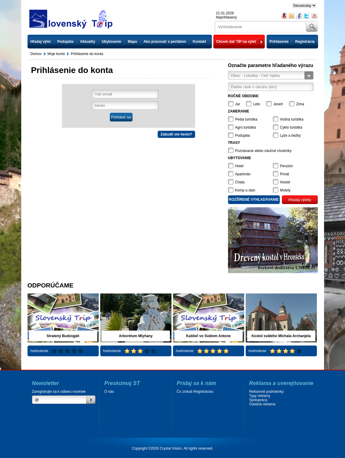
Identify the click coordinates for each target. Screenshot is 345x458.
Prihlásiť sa (121, 117)
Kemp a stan (245, 190)
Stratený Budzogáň (63, 336)
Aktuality (87, 41)
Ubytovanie (111, 41)
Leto (256, 104)
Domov (36, 54)
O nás (109, 391)
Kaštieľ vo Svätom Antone (208, 336)
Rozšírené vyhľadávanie (254, 199)
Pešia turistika (246, 119)
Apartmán (243, 174)
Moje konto (56, 54)
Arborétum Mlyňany (136, 336)
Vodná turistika (292, 119)
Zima (300, 104)
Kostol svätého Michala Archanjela (281, 336)
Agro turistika (245, 127)
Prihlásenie (279, 41)
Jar (237, 104)
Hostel (285, 182)
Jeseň (278, 104)
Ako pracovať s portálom (165, 41)
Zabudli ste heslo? (176, 134)
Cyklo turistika (291, 127)
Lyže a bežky (290, 135)
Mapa (132, 41)
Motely (285, 190)
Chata (240, 182)
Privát (284, 174)
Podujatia (65, 41)
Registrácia (305, 41)
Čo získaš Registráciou (195, 391)
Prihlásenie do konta (87, 54)
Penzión (286, 166)
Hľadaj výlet (41, 41)
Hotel (239, 166)
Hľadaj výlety (299, 199)
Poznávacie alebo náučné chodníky (263, 151)
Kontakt (199, 41)
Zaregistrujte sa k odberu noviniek (59, 391)
